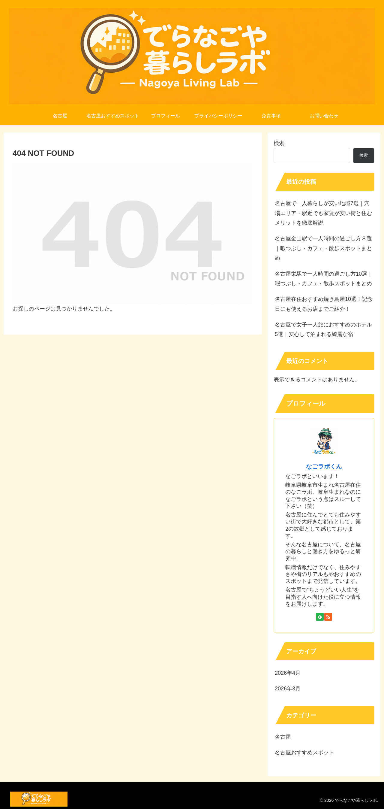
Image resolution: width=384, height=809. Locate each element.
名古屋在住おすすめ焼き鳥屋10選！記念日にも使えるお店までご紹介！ (324, 304)
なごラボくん (324, 466)
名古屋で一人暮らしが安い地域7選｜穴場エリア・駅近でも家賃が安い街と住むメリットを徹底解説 (323, 213)
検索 (279, 143)
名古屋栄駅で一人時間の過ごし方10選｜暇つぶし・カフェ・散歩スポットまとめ (324, 278)
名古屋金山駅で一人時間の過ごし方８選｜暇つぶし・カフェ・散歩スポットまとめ (323, 248)
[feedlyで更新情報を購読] (320, 617)
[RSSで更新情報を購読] (328, 617)
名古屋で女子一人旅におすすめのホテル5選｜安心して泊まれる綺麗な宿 (323, 329)
